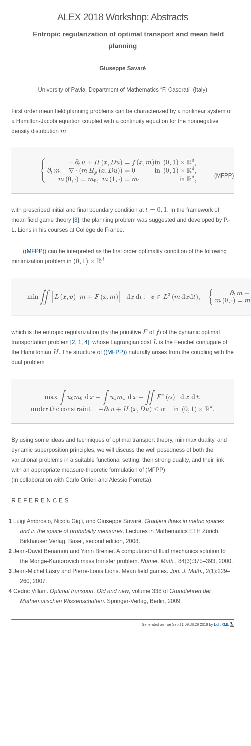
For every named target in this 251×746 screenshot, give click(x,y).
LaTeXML (224, 625)
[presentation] (63, 131)
